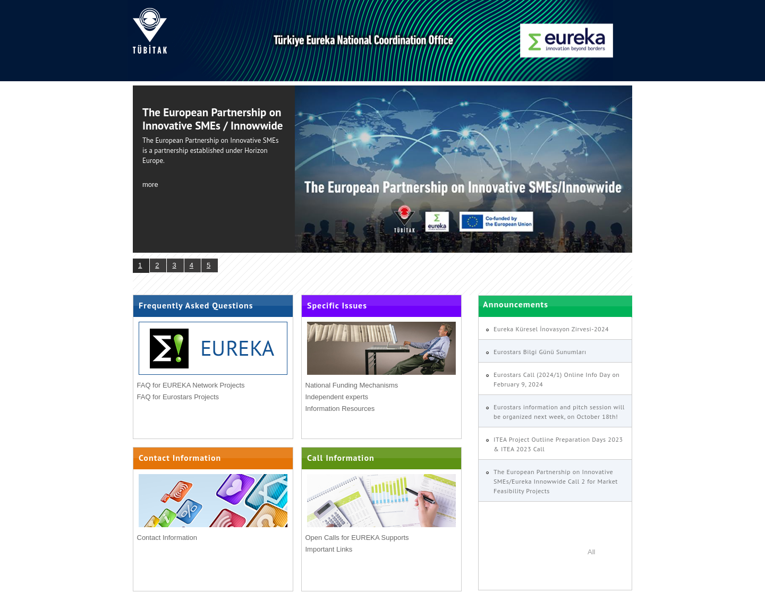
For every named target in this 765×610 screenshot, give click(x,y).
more (150, 184)
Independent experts (337, 397)
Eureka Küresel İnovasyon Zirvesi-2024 (551, 329)
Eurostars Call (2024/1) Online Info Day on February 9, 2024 (556, 379)
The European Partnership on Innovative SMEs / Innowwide (212, 119)
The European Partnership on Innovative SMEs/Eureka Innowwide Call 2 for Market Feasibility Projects (556, 481)
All (591, 552)
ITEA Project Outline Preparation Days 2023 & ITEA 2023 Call (558, 444)
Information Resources (340, 409)
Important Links (329, 549)
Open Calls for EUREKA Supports (357, 538)
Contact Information (167, 538)
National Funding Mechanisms (351, 385)
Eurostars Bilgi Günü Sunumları (540, 352)
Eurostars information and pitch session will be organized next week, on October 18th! (559, 411)
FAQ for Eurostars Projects (178, 397)
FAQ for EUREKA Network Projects (191, 385)
